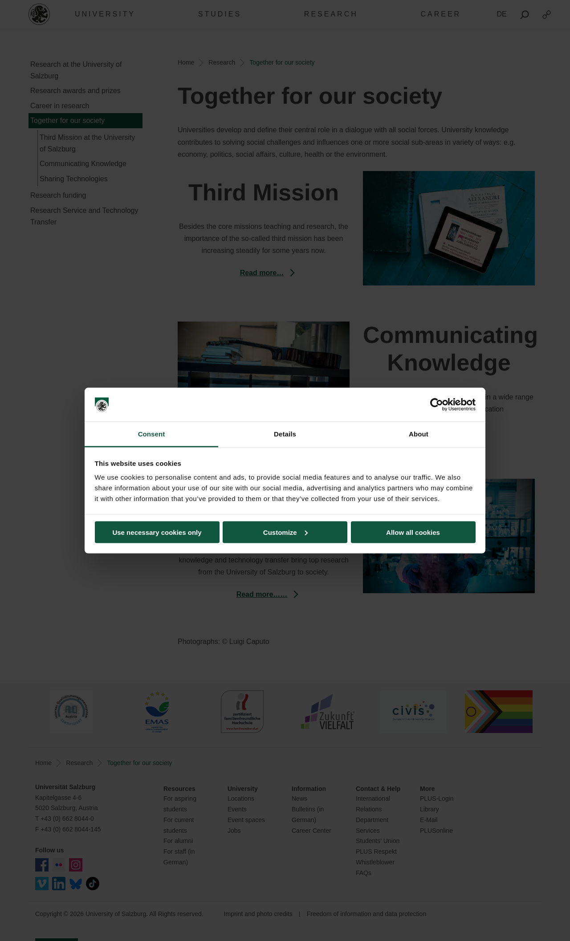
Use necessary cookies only (156, 532)
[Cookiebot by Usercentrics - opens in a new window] (437, 404)
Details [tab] (285, 434)
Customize (285, 532)
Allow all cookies (413, 532)
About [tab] (418, 434)
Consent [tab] (151, 434)
